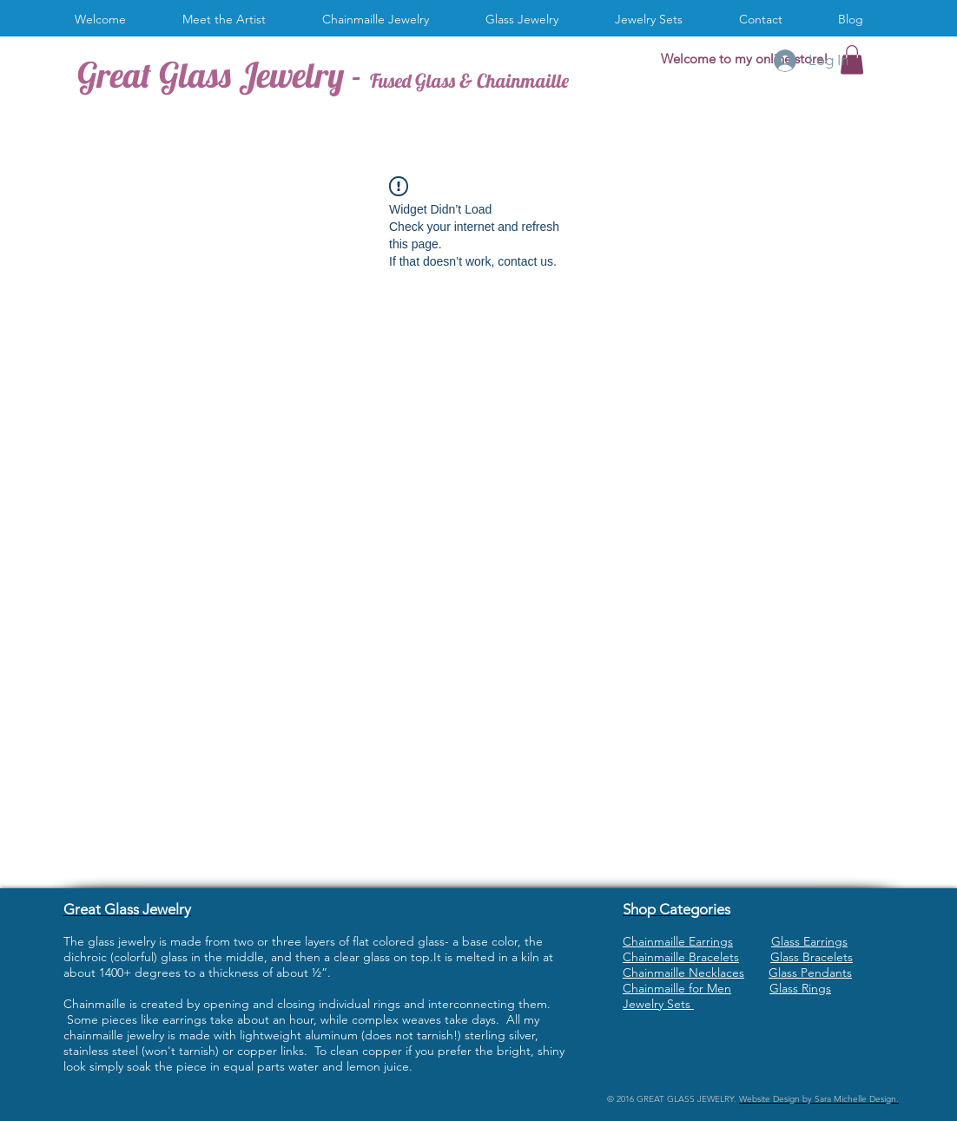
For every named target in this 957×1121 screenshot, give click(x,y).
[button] (382, 19)
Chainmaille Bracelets (681, 957)
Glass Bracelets (811, 957)
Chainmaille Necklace (681, 972)
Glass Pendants (810, 972)
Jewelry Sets (658, 1004)
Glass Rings (800, 988)
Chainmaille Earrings (678, 941)
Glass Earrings (809, 941)
